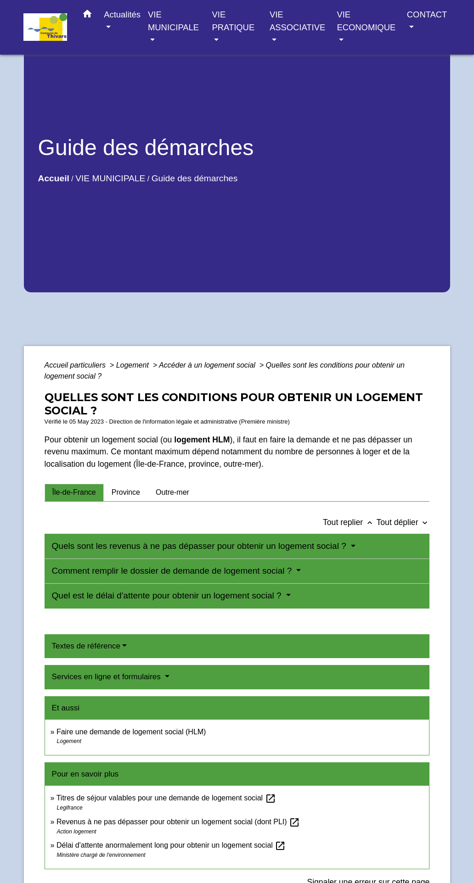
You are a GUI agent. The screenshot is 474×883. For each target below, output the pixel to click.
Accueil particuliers (76, 365)
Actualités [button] (122, 14)
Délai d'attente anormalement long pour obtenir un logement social (171, 845)
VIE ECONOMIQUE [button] (366, 21)
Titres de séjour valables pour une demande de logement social (166, 798)
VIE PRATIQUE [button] (233, 21)
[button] (87, 16)
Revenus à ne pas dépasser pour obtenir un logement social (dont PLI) (178, 822)
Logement (133, 365)
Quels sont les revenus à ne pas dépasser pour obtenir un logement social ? (200, 546)
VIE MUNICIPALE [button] (173, 21)
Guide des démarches (195, 178)
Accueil (53, 178)
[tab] (74, 492)
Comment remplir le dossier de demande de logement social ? (173, 571)
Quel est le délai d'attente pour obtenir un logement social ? (168, 595)
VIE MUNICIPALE (110, 178)
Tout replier (350, 522)
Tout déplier (403, 522)
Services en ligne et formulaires (107, 676)
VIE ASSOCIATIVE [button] (297, 21)
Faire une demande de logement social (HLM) (131, 732)
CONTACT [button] (427, 14)
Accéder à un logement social (208, 365)
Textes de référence (86, 646)
